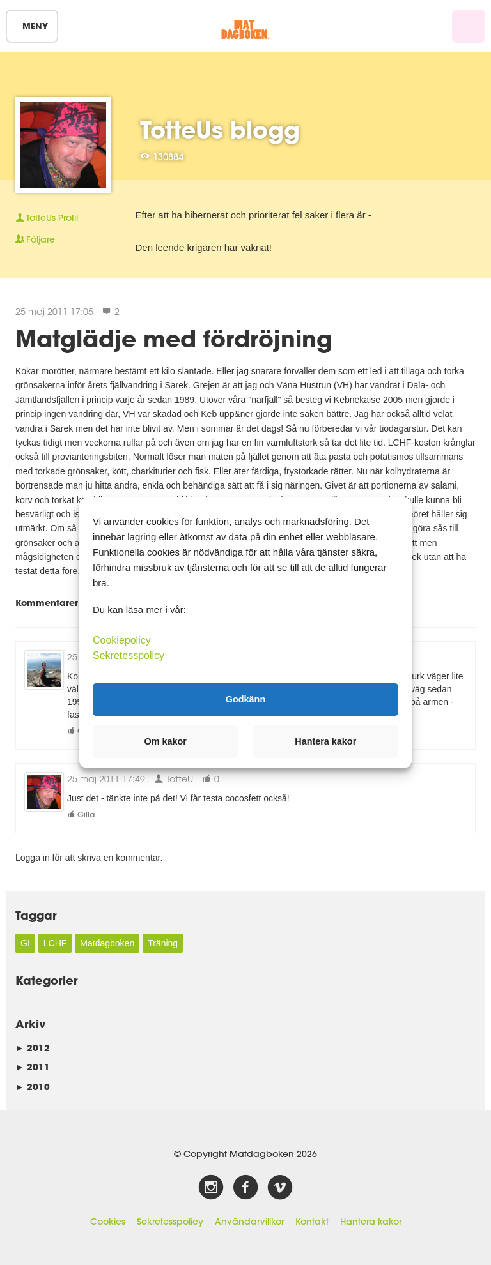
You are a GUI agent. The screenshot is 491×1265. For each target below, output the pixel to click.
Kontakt (312, 1221)
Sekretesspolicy (170, 1221)
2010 (32, 1086)
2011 (32, 1067)
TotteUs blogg (220, 129)
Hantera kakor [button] (325, 741)
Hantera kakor (370, 1221)
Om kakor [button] (165, 741)
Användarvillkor (249, 1221)
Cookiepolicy (122, 639)
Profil (46, 217)
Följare (35, 239)
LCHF (55, 943)
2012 (32, 1048)
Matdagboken (107, 943)
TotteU (173, 778)
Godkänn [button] (245, 699)
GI (25, 943)
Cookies (107, 1221)
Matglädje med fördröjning (173, 338)
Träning (163, 943)
